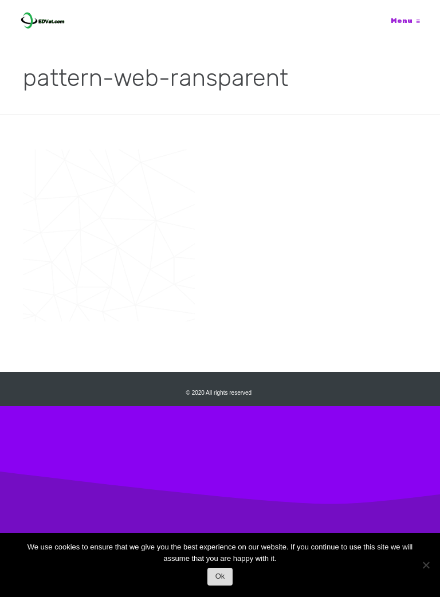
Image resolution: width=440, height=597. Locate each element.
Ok (220, 576)
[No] (425, 568)
